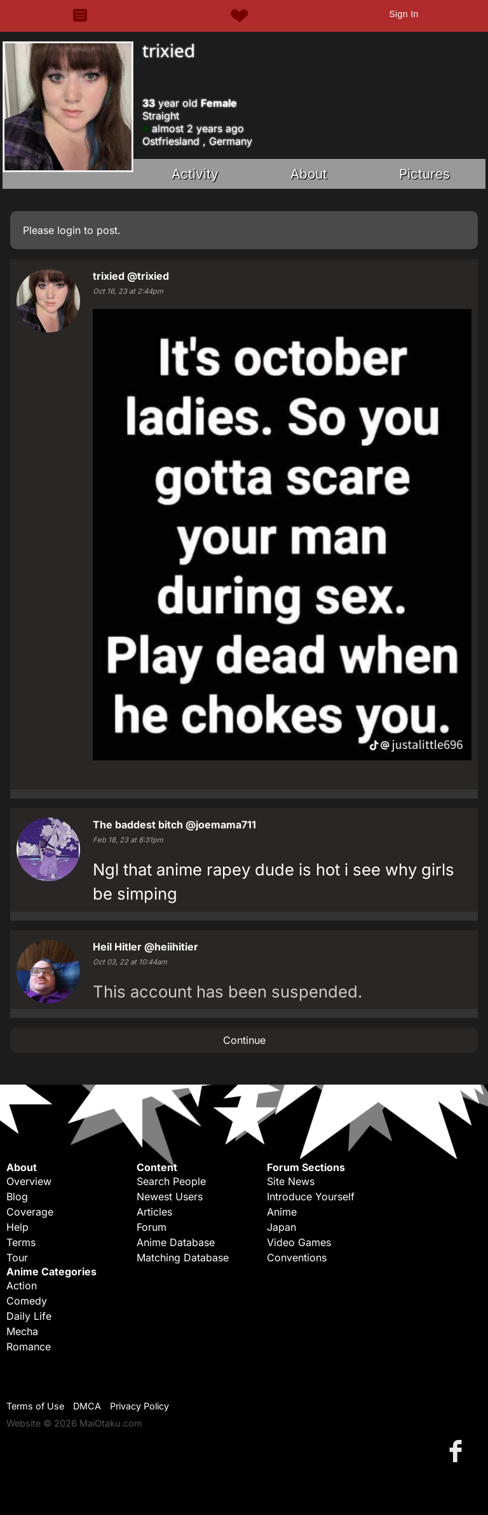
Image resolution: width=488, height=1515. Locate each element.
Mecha (22, 1331)
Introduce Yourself (311, 1196)
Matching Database (183, 1257)
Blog (17, 1196)
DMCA (87, 1406)
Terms (21, 1242)
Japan (281, 1227)
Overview (28, 1181)
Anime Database (176, 1242)
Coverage (29, 1211)
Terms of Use (35, 1406)
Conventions (297, 1257)
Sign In (403, 14)
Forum (151, 1227)
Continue (244, 1040)
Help (17, 1227)
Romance (28, 1346)
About (308, 174)
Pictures (424, 174)
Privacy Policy (139, 1406)
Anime (282, 1211)
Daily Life (28, 1316)
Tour (17, 1257)
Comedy (26, 1300)
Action (21, 1285)
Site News (291, 1181)
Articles (154, 1211)
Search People (171, 1181)
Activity (195, 174)
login (69, 230)
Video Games (299, 1242)
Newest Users (170, 1196)
